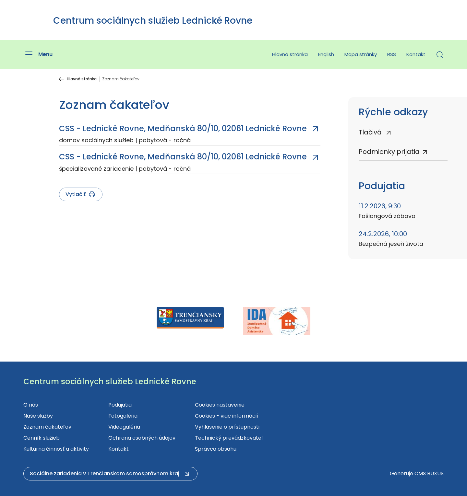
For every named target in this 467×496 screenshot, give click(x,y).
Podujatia (120, 405)
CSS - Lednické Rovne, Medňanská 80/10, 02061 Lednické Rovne (183, 128)
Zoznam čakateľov (47, 427)
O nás (30, 405)
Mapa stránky (360, 54)
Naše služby (38, 416)
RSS (391, 54)
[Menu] (38, 54)
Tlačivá (371, 132)
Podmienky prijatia (389, 151)
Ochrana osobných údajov (141, 438)
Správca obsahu (215, 449)
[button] (440, 54)
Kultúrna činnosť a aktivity (56, 449)
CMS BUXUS (429, 473)
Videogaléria (124, 427)
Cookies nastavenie (220, 405)
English (326, 54)
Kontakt (415, 54)
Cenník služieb (41, 438)
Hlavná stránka (290, 54)
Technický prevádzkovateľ (229, 438)
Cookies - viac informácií (226, 416)
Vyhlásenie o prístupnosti (227, 427)
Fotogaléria (123, 416)
